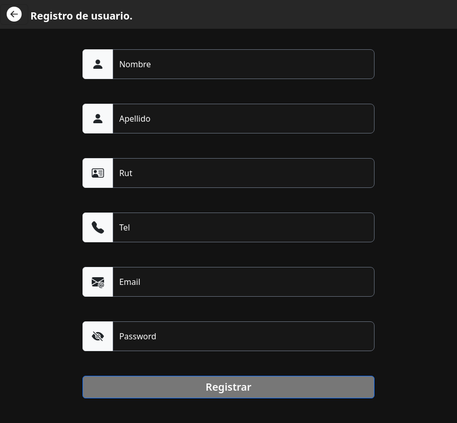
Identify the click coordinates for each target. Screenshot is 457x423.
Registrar (228, 387)
